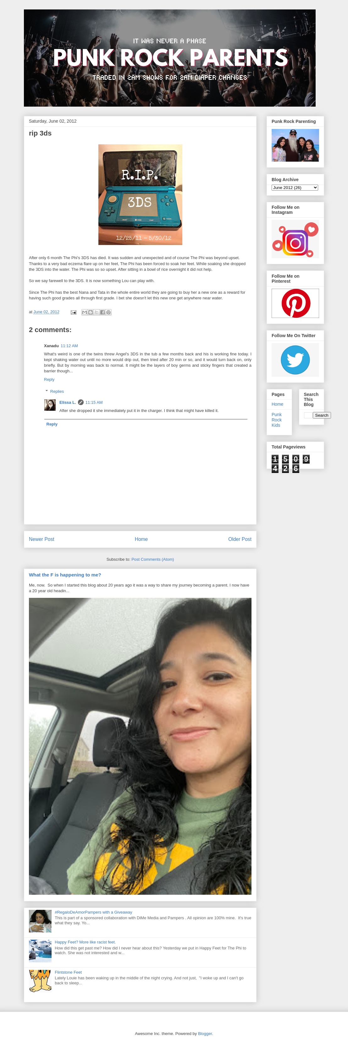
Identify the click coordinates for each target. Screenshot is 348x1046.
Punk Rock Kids (277, 420)
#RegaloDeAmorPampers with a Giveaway (93, 912)
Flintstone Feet (68, 972)
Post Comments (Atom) (152, 559)
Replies (57, 391)
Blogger (205, 1033)
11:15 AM (94, 402)
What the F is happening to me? (65, 574)
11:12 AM (69, 345)
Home (141, 539)
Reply (49, 379)
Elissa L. (67, 402)
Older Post (239, 539)
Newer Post (41, 539)
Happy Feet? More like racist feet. (85, 942)
